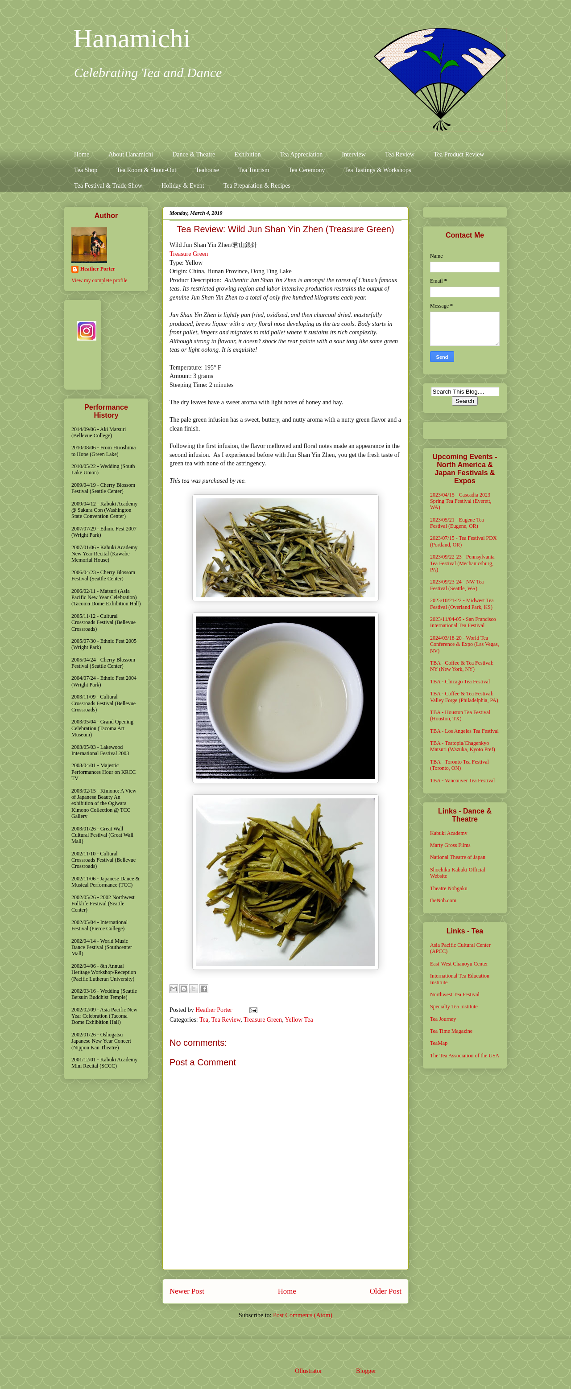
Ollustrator (308, 1371)
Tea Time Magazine (451, 1031)
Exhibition (247, 154)
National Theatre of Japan (457, 857)
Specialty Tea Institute (454, 1006)
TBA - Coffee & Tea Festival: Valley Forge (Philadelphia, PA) (464, 696)
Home (81, 154)
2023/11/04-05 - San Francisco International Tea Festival (463, 622)
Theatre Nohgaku (449, 888)
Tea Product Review (459, 154)
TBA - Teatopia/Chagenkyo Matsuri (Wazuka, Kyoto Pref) (462, 746)
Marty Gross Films (450, 845)
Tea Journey (443, 1019)
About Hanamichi (130, 154)
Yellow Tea (299, 1019)
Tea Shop (85, 170)
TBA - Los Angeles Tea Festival (464, 731)
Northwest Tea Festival (455, 994)
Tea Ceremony (307, 170)
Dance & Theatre (193, 154)
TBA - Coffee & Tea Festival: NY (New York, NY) (461, 666)
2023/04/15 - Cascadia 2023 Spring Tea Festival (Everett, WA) (461, 501)
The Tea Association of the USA (464, 1055)
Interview (354, 154)
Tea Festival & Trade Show (108, 185)
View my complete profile (99, 280)
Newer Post (187, 1291)
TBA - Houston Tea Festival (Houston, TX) (460, 715)
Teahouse (207, 170)
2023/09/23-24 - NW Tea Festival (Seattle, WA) (457, 585)
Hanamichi (131, 38)
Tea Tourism (253, 170)
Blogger (366, 1371)
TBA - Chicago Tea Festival (460, 681)
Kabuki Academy (449, 833)
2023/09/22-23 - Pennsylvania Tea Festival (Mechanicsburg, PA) (462, 563)
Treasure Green (189, 254)
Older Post (385, 1291)
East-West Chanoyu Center (459, 964)
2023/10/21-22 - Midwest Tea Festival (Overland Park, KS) (462, 603)
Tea (203, 1019)
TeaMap (438, 1043)
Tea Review (399, 154)
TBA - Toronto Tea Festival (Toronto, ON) (459, 765)
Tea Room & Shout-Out (146, 170)
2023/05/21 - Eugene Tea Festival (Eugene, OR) (457, 523)
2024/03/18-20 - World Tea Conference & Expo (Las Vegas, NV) (464, 644)
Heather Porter (214, 1010)
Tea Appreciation (301, 154)
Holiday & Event (182, 185)
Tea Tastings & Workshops (377, 170)
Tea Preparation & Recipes (256, 185)
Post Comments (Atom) (302, 1315)
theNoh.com (443, 900)
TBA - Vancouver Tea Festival (462, 780)
